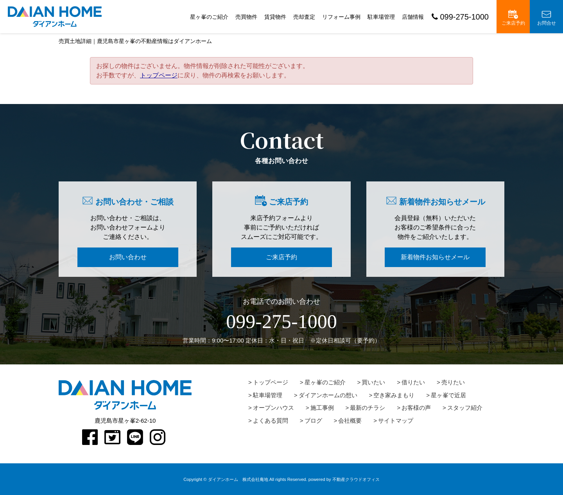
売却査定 (304, 17)
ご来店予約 (513, 18)
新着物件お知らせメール (435, 257)
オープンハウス (273, 407)
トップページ (159, 75)
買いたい (373, 382)
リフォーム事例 (341, 17)
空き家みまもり (393, 395)
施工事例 (322, 407)
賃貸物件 (275, 17)
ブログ (313, 420)
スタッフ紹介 (464, 407)
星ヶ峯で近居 (448, 395)
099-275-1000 (460, 17)
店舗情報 (413, 17)
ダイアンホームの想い (328, 395)
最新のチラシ (367, 407)
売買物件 (246, 17)
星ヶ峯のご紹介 (209, 17)
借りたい (413, 382)
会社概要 (350, 420)
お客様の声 (416, 407)
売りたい (453, 382)
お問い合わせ (128, 257)
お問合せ (546, 18)
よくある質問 (270, 420)
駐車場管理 (381, 17)
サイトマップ (395, 420)
